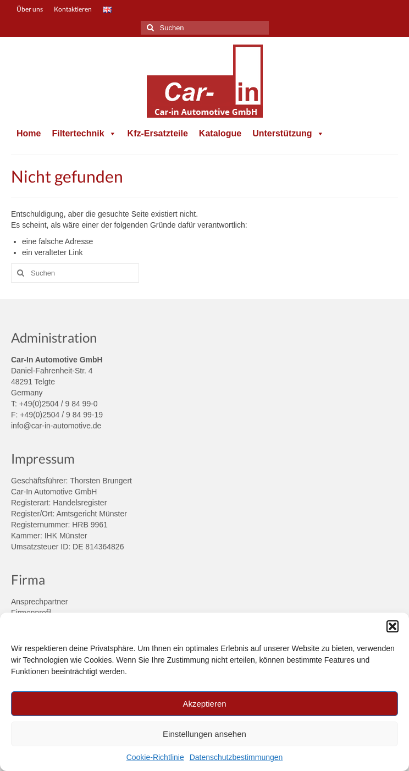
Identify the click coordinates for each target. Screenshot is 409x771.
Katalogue (220, 133)
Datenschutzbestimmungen (236, 757)
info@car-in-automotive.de (56, 425)
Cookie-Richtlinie (155, 757)
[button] (392, 626)
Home (28, 133)
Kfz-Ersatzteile (158, 133)
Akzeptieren (204, 703)
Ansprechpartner (39, 601)
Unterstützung (288, 133)
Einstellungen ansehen (204, 734)
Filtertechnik (84, 133)
